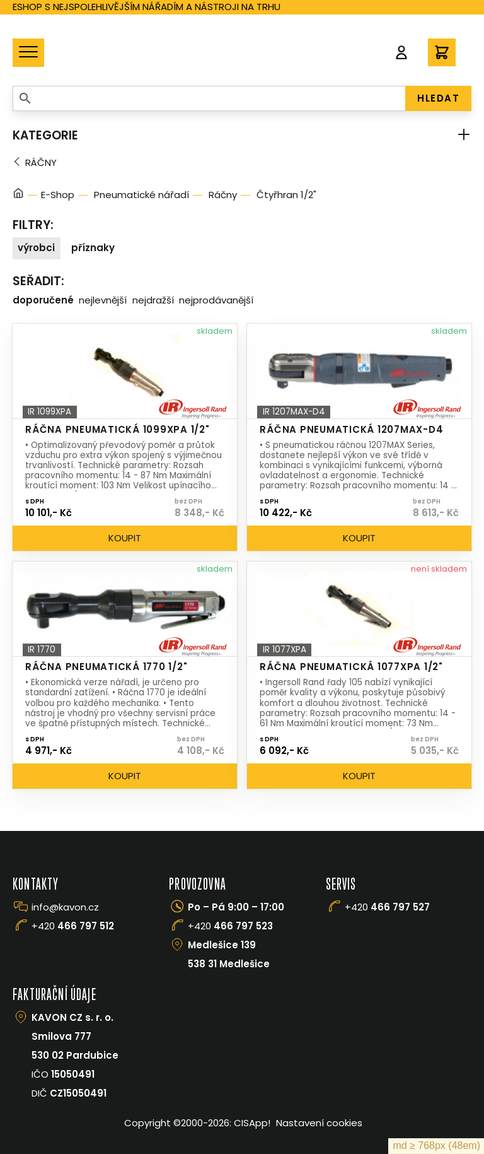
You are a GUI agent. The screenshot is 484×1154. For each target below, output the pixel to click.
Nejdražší (153, 300)
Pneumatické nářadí (141, 194)
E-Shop (57, 194)
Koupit (124, 538)
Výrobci (36, 247)
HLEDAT (438, 98)
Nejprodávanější (216, 300)
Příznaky (93, 247)
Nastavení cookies (319, 1122)
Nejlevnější (103, 300)
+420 (73, 926)
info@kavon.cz (65, 907)
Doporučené (43, 300)
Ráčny (41, 162)
